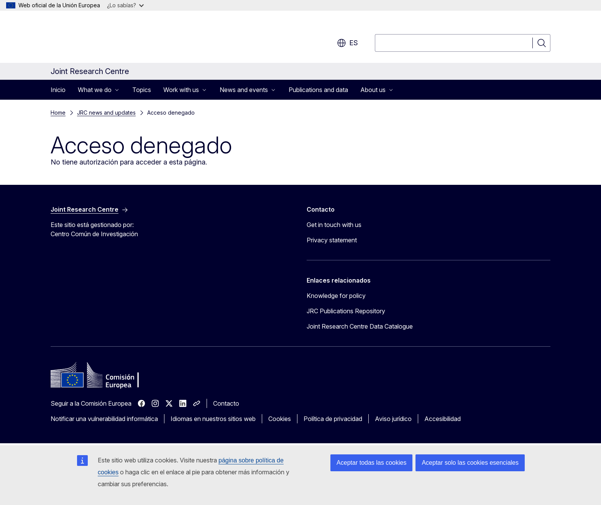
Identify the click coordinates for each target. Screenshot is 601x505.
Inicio (58, 90)
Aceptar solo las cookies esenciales (470, 462)
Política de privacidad (333, 419)
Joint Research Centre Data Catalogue (360, 326)
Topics (141, 90)
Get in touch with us (334, 225)
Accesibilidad (442, 419)
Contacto (226, 403)
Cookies (279, 419)
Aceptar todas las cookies (371, 462)
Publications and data (318, 90)
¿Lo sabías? (125, 5)
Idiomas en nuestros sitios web (213, 419)
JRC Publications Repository (346, 311)
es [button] (347, 43)
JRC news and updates (106, 112)
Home (58, 112)
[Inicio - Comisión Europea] (112, 38)
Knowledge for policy (336, 295)
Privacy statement (332, 240)
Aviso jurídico (393, 419)
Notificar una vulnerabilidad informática (104, 419)
